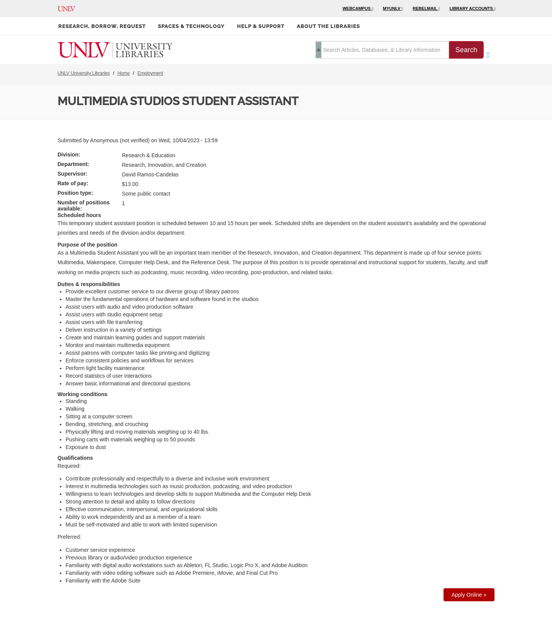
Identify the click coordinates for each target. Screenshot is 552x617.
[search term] (382, 50)
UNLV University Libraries (84, 73)
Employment (150, 73)
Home (124, 73)
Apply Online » (469, 595)
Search (466, 50)
